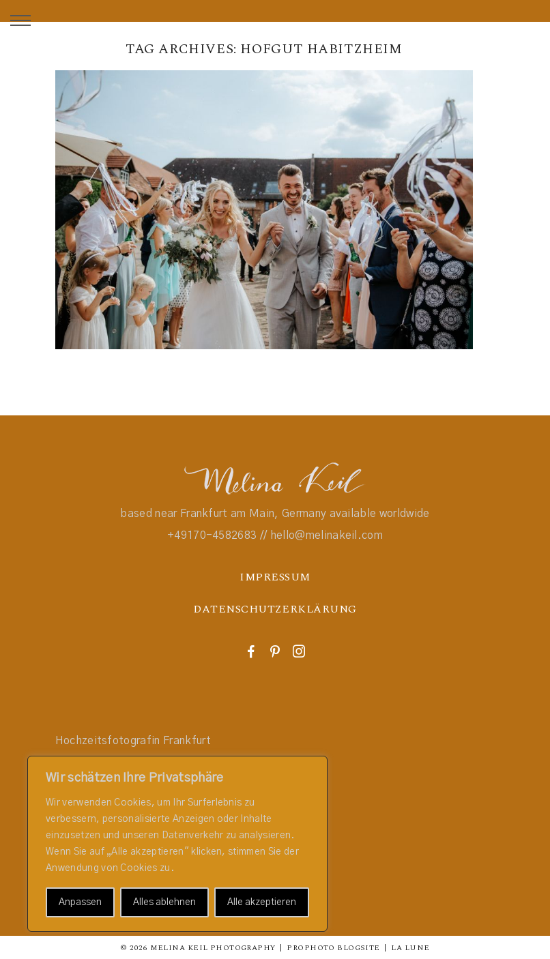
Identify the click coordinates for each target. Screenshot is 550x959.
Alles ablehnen (164, 902)
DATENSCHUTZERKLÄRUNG (275, 609)
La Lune (410, 948)
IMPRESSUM (275, 577)
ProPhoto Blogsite (333, 948)
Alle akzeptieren (261, 902)
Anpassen (80, 902)
